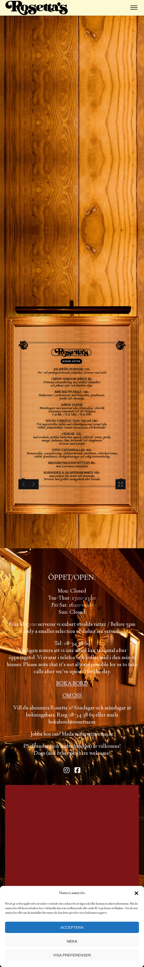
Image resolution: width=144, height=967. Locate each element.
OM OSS (72, 696)
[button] (136, 893)
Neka (72, 941)
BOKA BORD (72, 684)
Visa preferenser (72, 955)
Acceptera (72, 927)
